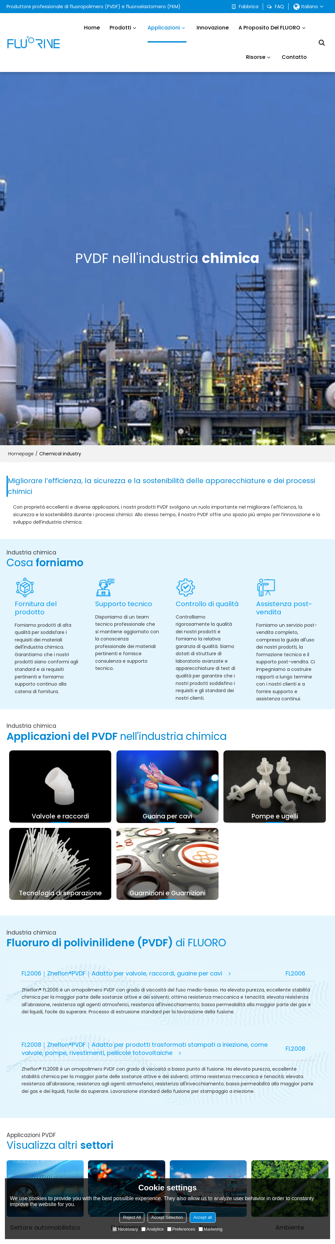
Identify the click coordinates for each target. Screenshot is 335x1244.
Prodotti (120, 27)
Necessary (125, 1229)
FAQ (279, 6)
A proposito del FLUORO (269, 27)
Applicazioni (167, 33)
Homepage (21, 453)
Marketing (210, 1229)
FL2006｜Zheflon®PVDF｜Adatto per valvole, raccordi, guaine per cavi (122, 973)
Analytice (152, 1229)
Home (92, 27)
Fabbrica (248, 6)
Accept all (202, 1217)
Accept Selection (167, 1217)
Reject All (132, 1217)
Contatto (294, 57)
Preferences (181, 1229)
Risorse (255, 57)
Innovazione (213, 27)
